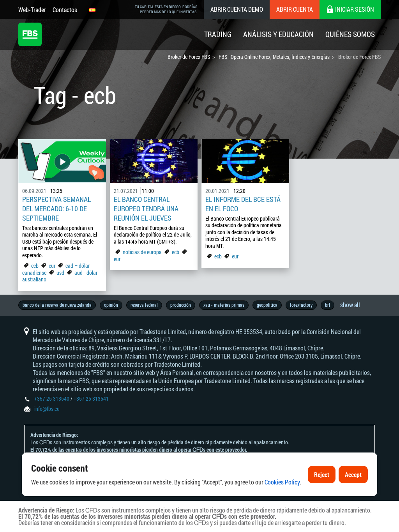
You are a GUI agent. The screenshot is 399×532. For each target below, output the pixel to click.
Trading (217, 34)
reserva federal (144, 305)
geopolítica (267, 305)
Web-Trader (32, 9)
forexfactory (301, 305)
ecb (35, 265)
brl (327, 305)
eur (52, 265)
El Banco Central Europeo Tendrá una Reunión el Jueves (146, 208)
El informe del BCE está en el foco (243, 203)
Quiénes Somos (350, 34)
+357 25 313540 (51, 398)
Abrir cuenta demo (236, 9)
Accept (353, 474)
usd (60, 272)
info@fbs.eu (47, 408)
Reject (321, 474)
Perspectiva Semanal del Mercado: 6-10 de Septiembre (56, 208)
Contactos (65, 9)
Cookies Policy (282, 482)
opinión (111, 305)
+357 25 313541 (91, 398)
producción (180, 305)
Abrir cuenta (294, 9)
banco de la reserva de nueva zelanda (57, 305)
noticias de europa (142, 252)
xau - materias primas (223, 305)
